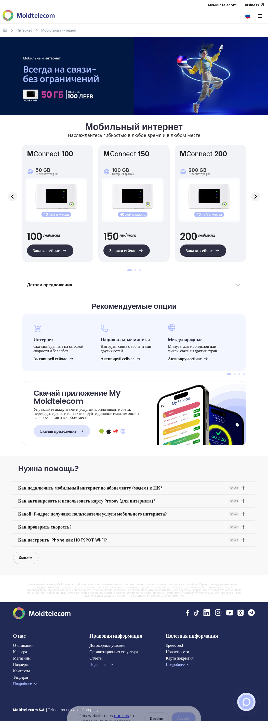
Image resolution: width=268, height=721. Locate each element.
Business (254, 5)
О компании (23, 645)
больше (26, 557)
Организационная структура (113, 651)
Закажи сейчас (50, 251)
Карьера (20, 651)
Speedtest (175, 645)
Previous (12, 196)
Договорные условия (107, 645)
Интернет (24, 30)
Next (255, 196)
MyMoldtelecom (222, 5)
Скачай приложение (61, 431)
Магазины (22, 658)
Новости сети (177, 651)
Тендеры (20, 677)
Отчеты (95, 658)
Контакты (21, 670)
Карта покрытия (180, 658)
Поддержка (22, 664)
